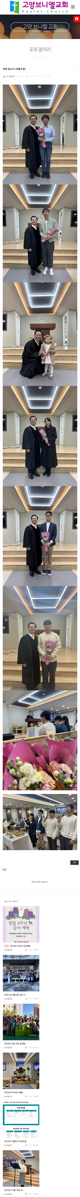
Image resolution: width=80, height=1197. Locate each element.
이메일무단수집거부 (59, 1136)
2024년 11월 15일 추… (14, 1084)
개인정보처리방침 (20, 1136)
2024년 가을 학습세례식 (52, 1084)
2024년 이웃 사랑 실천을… (15, 987)
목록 (74, 855)
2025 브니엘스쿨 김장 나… (53, 938)
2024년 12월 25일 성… (52, 1035)
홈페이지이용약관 (39, 1136)
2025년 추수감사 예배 (51, 987)
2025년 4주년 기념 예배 (17, 938)
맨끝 (62, 1112)
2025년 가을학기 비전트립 (15, 1035)
